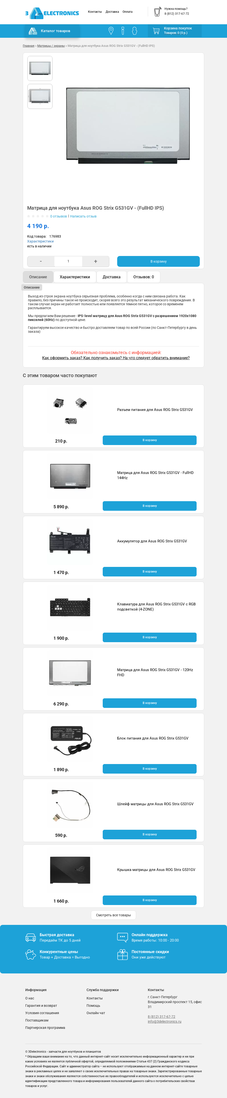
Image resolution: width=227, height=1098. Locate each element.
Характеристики (40, 241)
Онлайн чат (96, 1013)
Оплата (127, 11)
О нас (29, 998)
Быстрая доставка (57, 934)
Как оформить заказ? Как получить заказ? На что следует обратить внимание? (116, 358)
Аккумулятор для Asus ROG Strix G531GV (152, 541)
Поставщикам (36, 1020)
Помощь (93, 1006)
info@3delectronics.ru (164, 1021)
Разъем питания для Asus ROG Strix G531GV (155, 410)
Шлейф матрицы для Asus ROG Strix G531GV (155, 804)
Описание (38, 277)
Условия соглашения (42, 1013)
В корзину (159, 261)
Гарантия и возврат (41, 1006)
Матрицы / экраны (51, 46)
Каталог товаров (49, 31)
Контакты (95, 11)
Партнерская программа (45, 1028)
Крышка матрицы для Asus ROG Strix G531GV (156, 870)
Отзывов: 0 (143, 277)
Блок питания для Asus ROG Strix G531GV (153, 738)
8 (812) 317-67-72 (161, 1017)
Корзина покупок (178, 28)
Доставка (112, 11)
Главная (28, 46)
